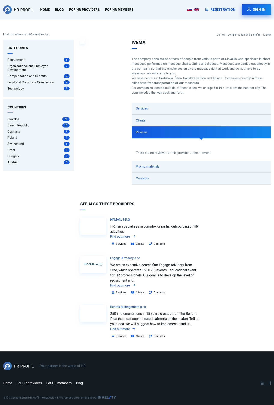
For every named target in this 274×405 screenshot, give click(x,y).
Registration (220, 10)
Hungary (38, 156)
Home (45, 10)
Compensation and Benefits (244, 34)
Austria (38, 162)
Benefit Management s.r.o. (128, 307)
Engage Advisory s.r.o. (125, 258)
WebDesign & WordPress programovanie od (69, 397)
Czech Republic (38, 125)
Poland (38, 138)
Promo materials (147, 166)
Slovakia (38, 119)
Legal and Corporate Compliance (38, 82)
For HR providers (84, 10)
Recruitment (38, 60)
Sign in (256, 10)
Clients (141, 120)
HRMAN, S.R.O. (120, 220)
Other (38, 150)
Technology (38, 89)
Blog (59, 10)
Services (142, 108)
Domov (221, 34)
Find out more (122, 236)
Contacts (142, 178)
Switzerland (38, 144)
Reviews (141, 132)
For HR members (119, 10)
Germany (38, 132)
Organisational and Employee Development (38, 68)
